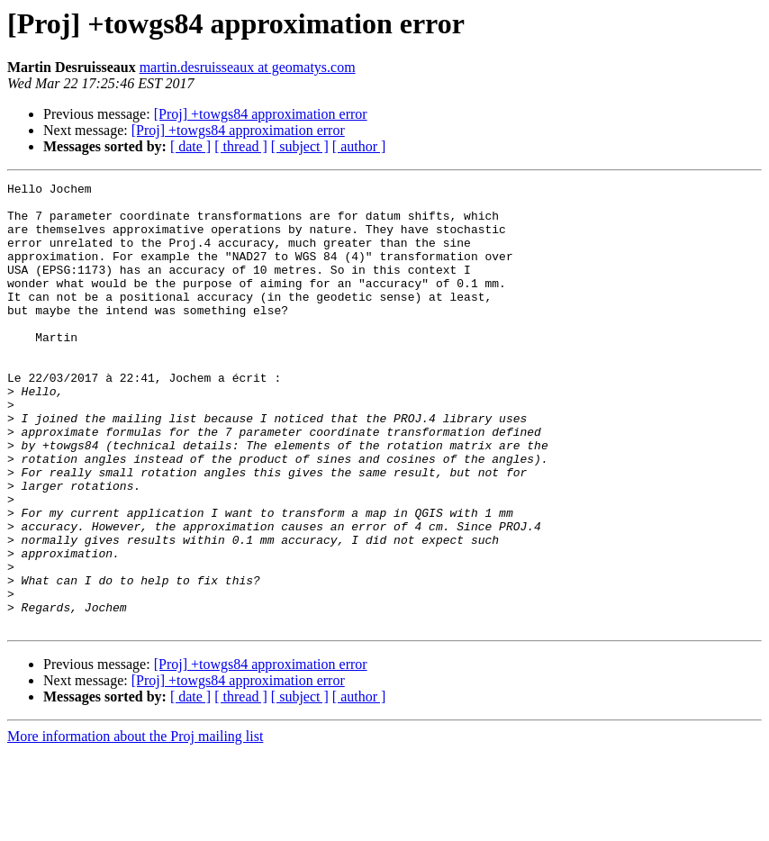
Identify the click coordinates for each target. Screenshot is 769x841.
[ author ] (359, 146)
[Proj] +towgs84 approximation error (260, 114)
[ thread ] (240, 146)
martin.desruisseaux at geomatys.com (248, 67)
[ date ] (190, 146)
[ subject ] (300, 146)
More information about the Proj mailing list (135, 825)
